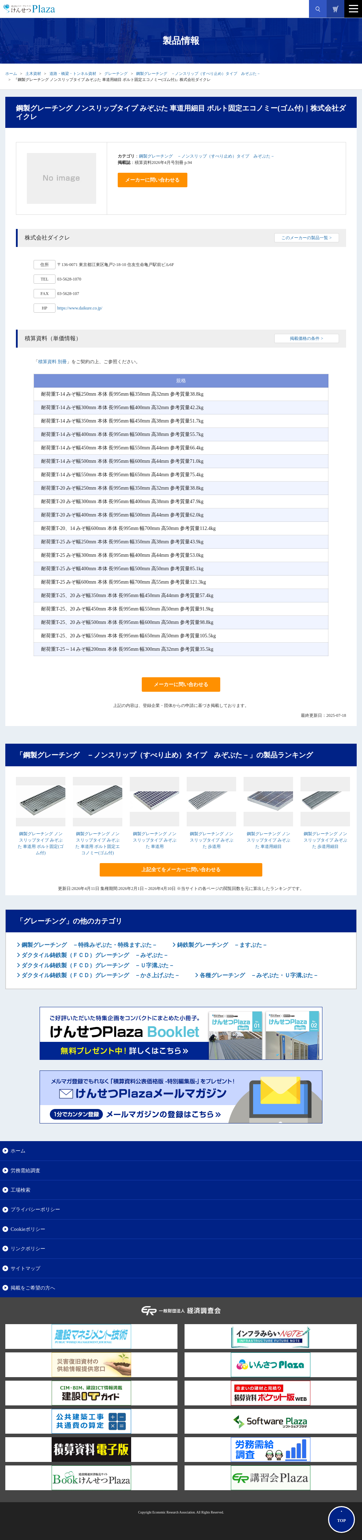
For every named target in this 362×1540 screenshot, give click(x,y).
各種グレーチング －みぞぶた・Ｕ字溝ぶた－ (258, 975)
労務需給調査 (25, 1170)
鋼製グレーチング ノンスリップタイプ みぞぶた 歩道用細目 (325, 840)
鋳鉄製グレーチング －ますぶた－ (222, 945)
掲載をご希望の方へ (33, 1288)
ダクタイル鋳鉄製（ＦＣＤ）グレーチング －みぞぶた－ (94, 955)
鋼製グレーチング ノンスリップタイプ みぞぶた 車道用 (154, 840)
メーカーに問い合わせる (152, 180)
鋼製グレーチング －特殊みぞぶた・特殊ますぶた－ (88, 945)
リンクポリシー (28, 1248)
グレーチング (116, 73)
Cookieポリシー (28, 1229)
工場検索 (20, 1190)
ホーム (11, 73)
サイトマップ (25, 1268)
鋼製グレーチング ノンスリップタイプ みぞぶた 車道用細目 (268, 840)
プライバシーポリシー (35, 1209)
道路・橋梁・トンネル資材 (72, 73)
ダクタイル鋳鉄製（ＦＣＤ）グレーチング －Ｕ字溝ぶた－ (97, 965)
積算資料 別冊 (52, 361)
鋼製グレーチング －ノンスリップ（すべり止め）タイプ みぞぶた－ (198, 73)
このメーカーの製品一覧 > (306, 237)
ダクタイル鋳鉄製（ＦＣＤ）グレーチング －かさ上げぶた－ (100, 975)
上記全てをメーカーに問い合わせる (181, 869)
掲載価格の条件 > (306, 338)
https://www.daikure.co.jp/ (80, 308)
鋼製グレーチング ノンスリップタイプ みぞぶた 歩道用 (211, 840)
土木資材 (33, 73)
